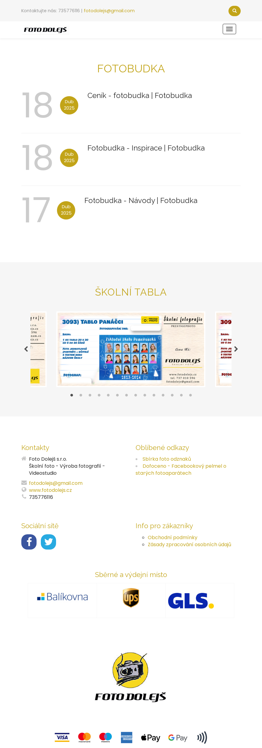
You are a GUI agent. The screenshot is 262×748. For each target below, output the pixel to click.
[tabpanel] (131, 349)
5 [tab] (108, 397)
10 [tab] (154, 397)
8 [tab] (136, 397)
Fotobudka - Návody (120, 200)
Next (236, 349)
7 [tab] (126, 397)
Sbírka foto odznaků (167, 459)
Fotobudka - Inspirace (125, 147)
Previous (26, 349)
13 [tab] (181, 397)
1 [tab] (72, 397)
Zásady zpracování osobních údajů (189, 544)
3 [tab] (90, 397)
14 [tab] (190, 397)
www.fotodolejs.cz (50, 490)
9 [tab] (145, 397)
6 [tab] (117, 397)
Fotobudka (173, 95)
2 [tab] (81, 397)
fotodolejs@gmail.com (109, 11)
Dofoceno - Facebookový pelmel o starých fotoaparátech (181, 470)
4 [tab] (99, 397)
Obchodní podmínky (172, 537)
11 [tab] (163, 397)
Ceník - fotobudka (119, 95)
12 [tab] (172, 397)
